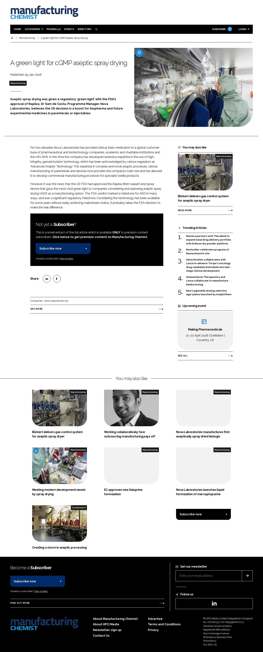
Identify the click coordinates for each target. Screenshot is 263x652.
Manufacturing (18, 83)
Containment (79, 508)
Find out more (20, 603)
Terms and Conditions (164, 624)
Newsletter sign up (107, 630)
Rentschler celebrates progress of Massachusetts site (207, 251)
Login (242, 29)
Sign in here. (66, 258)
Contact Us (101, 635)
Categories (32, 29)
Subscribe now (50, 248)
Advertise (155, 619)
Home (17, 29)
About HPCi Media (106, 624)
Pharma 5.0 (54, 29)
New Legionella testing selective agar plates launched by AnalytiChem (208, 292)
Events (69, 29)
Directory (85, 29)
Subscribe (221, 29)
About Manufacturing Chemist (115, 619)
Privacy (153, 630)
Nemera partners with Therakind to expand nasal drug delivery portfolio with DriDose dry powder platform (208, 239)
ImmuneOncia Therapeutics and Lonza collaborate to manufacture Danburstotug (207, 280)
